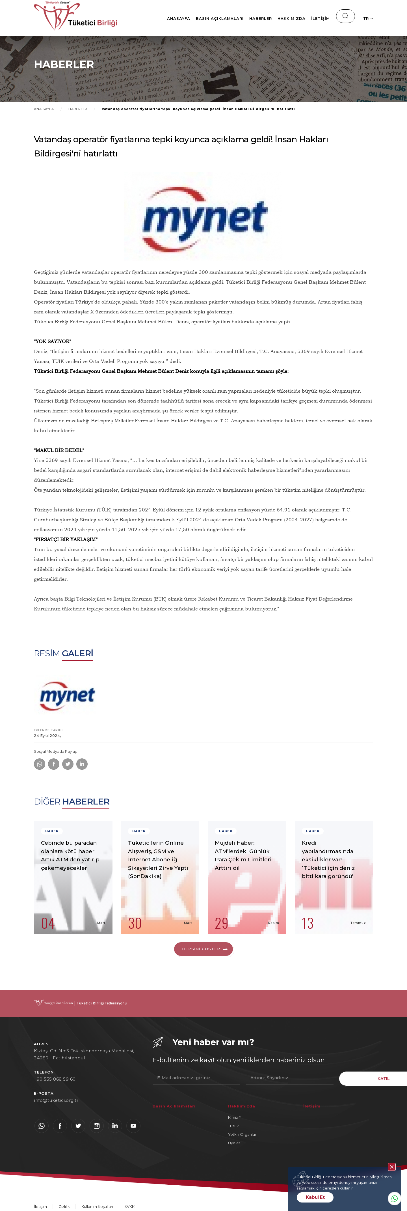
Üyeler (234, 1143)
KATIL (356, 1078)
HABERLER (78, 109)
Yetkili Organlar (242, 1135)
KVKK (130, 1207)
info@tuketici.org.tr (56, 1101)
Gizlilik (64, 1207)
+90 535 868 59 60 (55, 1079)
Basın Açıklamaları (199, 18)
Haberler (239, 18)
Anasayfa (157, 18)
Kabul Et (315, 1197)
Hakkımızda (271, 18)
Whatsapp (394, 1198)
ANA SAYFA (44, 109)
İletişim (299, 18)
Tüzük (233, 1126)
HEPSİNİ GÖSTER (201, 949)
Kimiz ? (234, 1118)
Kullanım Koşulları (97, 1207)
